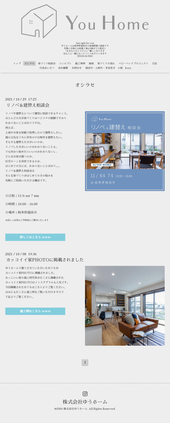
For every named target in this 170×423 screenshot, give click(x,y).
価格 (91, 63)
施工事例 (80, 63)
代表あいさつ (47, 68)
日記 (154, 63)
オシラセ (29, 63)
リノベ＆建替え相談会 (27, 105)
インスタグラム (44, 282)
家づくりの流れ (106, 63)
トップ (17, 63)
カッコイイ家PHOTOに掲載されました (45, 260)
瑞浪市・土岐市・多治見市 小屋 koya (108, 68)
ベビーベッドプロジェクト (133, 63)
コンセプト (65, 63)
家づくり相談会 (46, 63)
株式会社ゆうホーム (85, 402)
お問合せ (77, 68)
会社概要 (63, 68)
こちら (38, 287)
